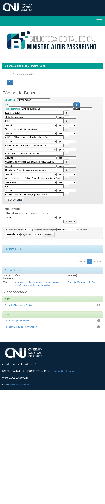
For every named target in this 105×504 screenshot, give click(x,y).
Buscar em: (10, 100)
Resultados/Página (14, 229)
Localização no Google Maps (60, 371)
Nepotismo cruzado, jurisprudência (21, 327)
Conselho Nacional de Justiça (81, 282)
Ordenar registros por (45, 229)
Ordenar (83, 229)
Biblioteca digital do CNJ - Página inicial (25, 66)
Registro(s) (26, 234)
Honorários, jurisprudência (17, 321)
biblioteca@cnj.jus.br (19, 384)
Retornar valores (14, 200)
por (6, 104)
